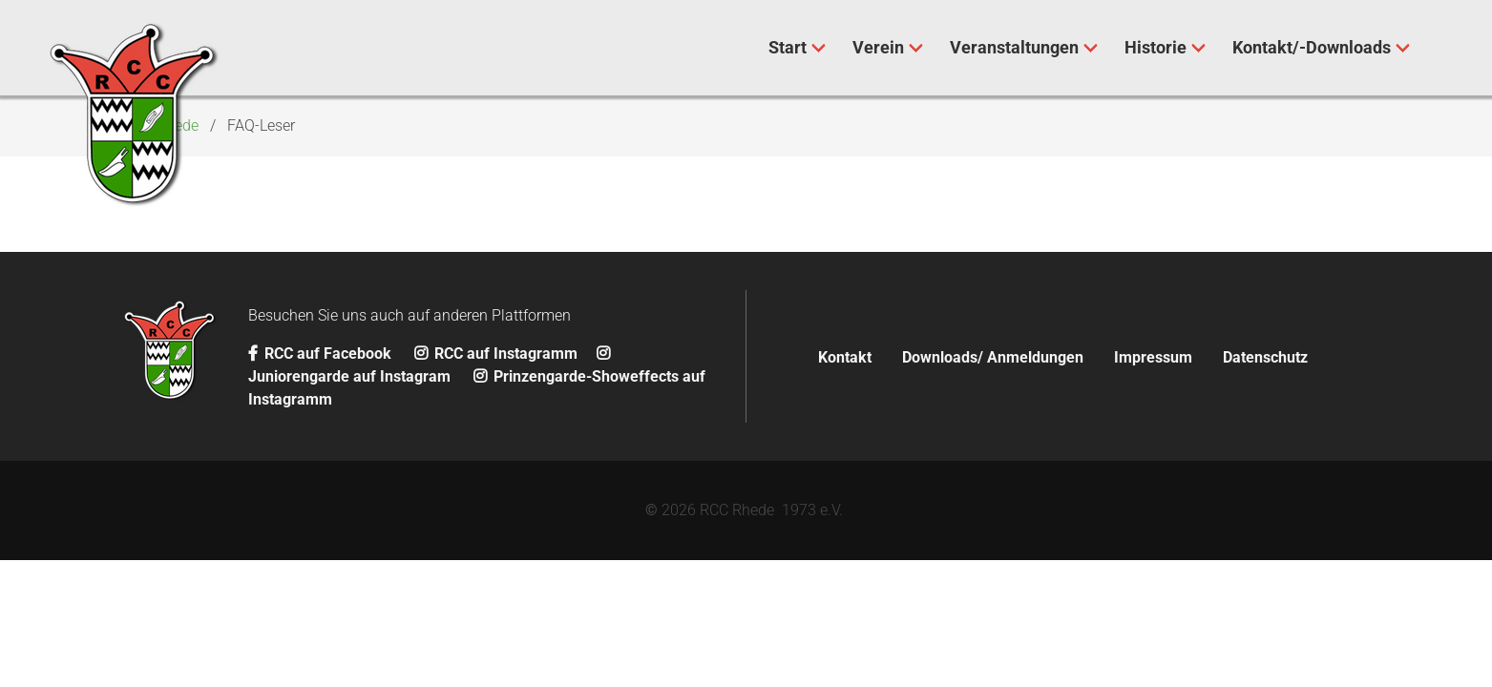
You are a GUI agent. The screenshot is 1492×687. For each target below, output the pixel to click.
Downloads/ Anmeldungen (992, 357)
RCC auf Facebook (321, 353)
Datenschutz (1265, 357)
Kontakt (845, 357)
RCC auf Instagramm (496, 353)
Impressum (1153, 357)
